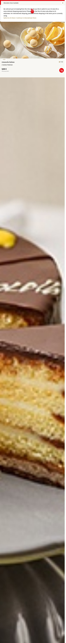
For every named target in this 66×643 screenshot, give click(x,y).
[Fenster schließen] (62, 2)
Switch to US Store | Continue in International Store (20, 18)
